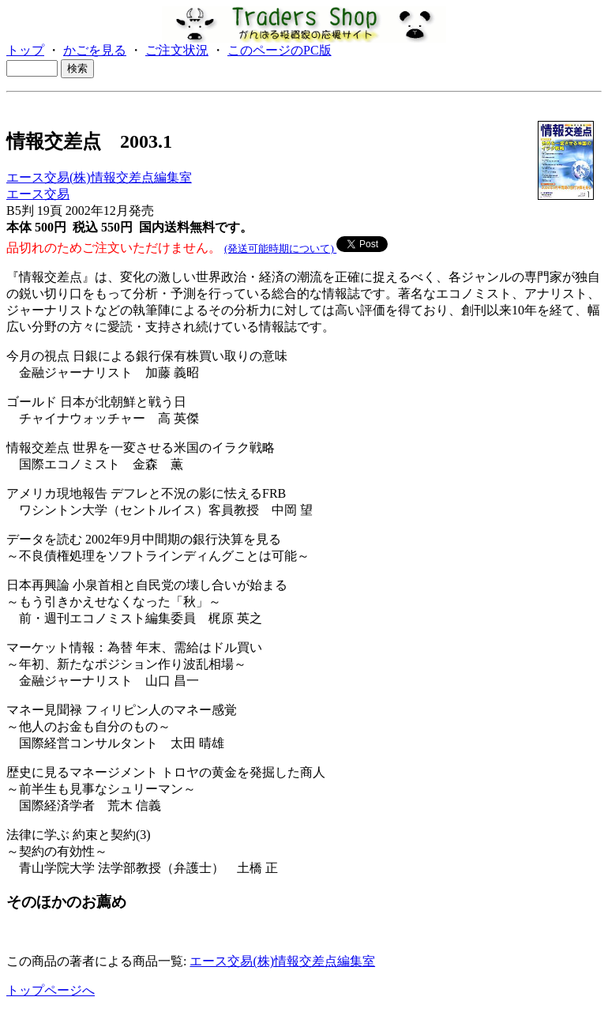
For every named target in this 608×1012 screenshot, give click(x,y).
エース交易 (37, 194)
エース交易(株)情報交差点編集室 (99, 177)
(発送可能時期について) (280, 248)
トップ (25, 50)
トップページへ (50, 990)
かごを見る (94, 50)
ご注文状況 (176, 50)
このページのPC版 (279, 50)
